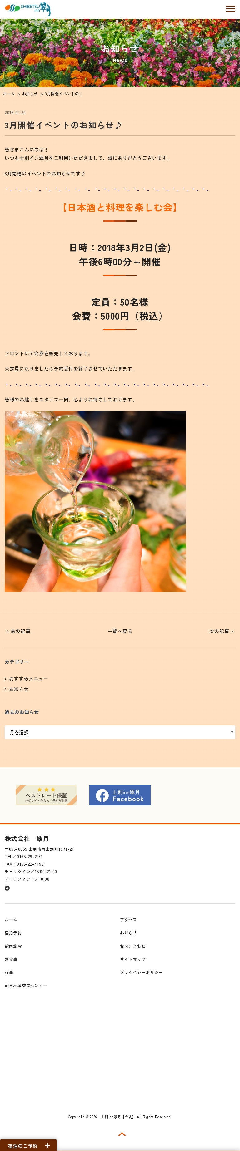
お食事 (11, 958)
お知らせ (19, 689)
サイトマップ (133, 958)
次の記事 (219, 631)
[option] (46, 794)
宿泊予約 (13, 931)
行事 (9, 971)
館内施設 (13, 945)
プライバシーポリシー (141, 971)
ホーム (11, 918)
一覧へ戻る (120, 631)
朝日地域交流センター (26, 984)
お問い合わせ (133, 945)
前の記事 (21, 631)
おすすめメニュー (28, 678)
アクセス (128, 918)
